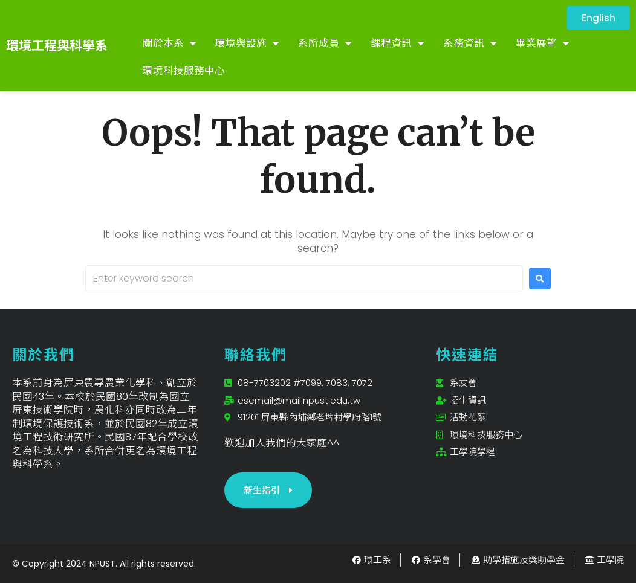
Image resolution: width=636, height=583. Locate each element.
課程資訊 (397, 44)
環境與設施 (247, 44)
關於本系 (169, 44)
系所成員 (324, 44)
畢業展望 (542, 44)
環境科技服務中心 (184, 71)
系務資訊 (469, 44)
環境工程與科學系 (57, 45)
